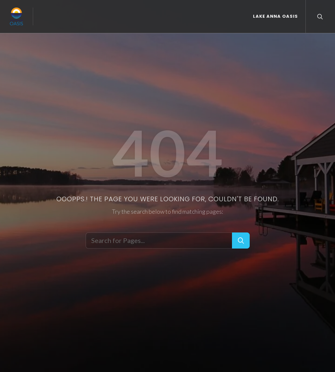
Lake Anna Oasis (275, 16)
